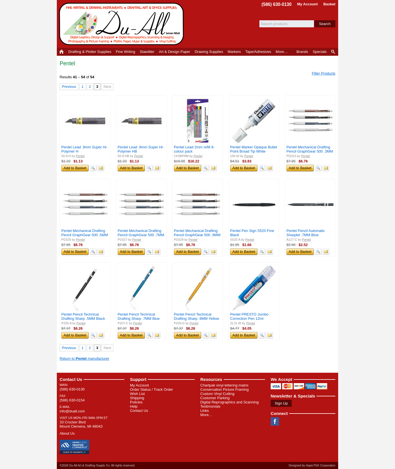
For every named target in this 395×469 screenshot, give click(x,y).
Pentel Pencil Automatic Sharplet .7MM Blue (305, 233)
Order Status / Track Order (151, 389)
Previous (69, 86)
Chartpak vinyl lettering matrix (224, 385)
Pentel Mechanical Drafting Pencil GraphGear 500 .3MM (309, 149)
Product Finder (333, 52)
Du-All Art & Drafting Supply (122, 24)
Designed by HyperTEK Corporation (312, 465)
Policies (136, 402)
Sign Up (281, 403)
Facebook (275, 421)
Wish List (137, 394)
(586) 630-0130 (277, 4)
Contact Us (71, 379)
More (282, 52)
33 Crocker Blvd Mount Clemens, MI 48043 (81, 424)
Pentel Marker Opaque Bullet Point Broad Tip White (253, 149)
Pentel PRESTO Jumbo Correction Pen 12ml (249, 316)
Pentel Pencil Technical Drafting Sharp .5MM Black (83, 316)
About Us (67, 433)
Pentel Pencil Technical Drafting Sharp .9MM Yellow (196, 316)
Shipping (137, 398)
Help (134, 406)
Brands (302, 52)
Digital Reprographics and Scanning (229, 402)
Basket (329, 4)
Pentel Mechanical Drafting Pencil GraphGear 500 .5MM (84, 233)
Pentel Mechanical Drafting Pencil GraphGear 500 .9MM (197, 233)
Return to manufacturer (84, 358)
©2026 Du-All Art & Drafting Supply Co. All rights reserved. (97, 465)
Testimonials (210, 406)
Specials (320, 52)
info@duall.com (72, 411)
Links (204, 410)
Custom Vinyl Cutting (217, 394)
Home (61, 52)
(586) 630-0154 (72, 400)
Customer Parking (215, 398)
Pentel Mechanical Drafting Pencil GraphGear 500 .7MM (141, 233)
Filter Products (323, 73)
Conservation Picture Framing (224, 389)
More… (206, 415)
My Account (307, 4)
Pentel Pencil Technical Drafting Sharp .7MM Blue (139, 316)
